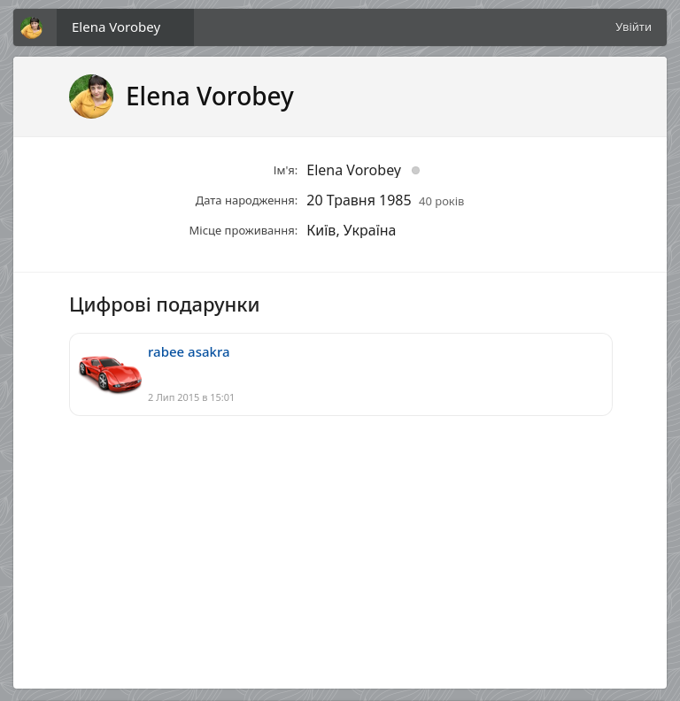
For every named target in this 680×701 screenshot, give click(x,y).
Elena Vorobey (116, 26)
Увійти (633, 27)
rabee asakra (189, 351)
